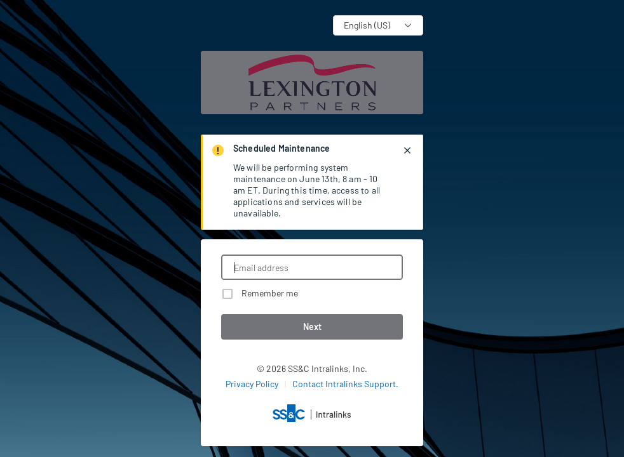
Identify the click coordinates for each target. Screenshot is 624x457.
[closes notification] (407, 150)
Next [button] (312, 326)
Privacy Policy (252, 383)
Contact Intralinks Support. (345, 383)
